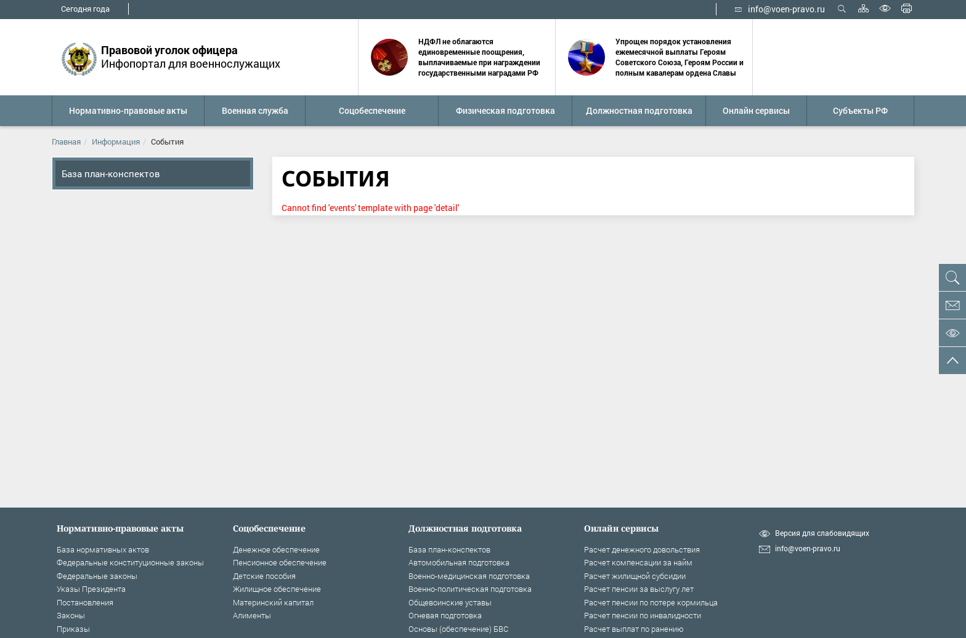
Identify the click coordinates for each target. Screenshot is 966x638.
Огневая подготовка (445, 615)
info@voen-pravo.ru (780, 9)
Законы (71, 615)
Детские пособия (264, 575)
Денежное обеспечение (276, 549)
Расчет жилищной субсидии (635, 575)
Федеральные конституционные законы (130, 562)
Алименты (252, 615)
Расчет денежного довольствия (642, 549)
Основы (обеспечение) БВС (458, 628)
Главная (66, 141)
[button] (128, 110)
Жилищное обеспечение (277, 588)
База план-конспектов (111, 173)
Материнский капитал (273, 602)
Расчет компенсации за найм (638, 562)
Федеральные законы (97, 575)
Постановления (85, 602)
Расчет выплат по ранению (634, 628)
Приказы (73, 628)
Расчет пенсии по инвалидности (642, 615)
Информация (116, 141)
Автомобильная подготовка (458, 562)
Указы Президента (91, 588)
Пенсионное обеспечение (280, 562)
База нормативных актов (103, 549)
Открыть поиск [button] (842, 8)
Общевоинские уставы (450, 602)
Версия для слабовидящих (822, 533)
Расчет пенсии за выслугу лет (639, 588)
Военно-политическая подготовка (470, 588)
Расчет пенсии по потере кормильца (651, 602)
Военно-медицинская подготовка (469, 575)
